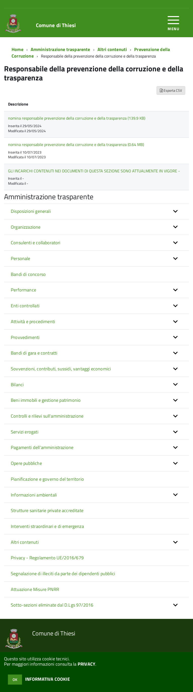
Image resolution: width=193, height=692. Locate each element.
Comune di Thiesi (56, 25)
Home (17, 49)
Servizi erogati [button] (24, 431)
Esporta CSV (171, 90)
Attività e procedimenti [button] (33, 321)
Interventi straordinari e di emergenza (47, 526)
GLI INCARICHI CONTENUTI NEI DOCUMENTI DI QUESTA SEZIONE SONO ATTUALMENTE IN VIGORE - (94, 171)
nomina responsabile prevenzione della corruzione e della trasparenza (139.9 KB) (76, 118)
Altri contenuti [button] (25, 542)
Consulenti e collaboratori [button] (36, 242)
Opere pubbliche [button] (26, 463)
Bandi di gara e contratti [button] (34, 353)
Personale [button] (20, 258)
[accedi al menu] (173, 22)
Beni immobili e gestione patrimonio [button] (46, 400)
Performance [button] (23, 289)
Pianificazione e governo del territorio (47, 479)
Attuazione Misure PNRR (35, 589)
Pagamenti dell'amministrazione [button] (42, 447)
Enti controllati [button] (25, 305)
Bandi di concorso (28, 274)
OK (15, 679)
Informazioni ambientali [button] (34, 494)
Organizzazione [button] (26, 227)
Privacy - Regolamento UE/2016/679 (47, 557)
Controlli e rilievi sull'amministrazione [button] (47, 416)
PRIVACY (86, 664)
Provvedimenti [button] (25, 337)
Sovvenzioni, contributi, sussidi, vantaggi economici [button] (61, 368)
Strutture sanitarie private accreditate (47, 510)
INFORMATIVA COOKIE (47, 679)
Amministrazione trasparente (60, 49)
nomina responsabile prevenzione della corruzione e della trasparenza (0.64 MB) (76, 144)
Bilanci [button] (17, 384)
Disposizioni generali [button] (31, 211)
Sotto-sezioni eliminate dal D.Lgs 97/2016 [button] (52, 605)
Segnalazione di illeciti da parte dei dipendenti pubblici (63, 573)
